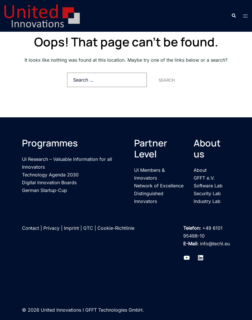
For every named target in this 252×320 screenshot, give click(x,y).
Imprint (71, 228)
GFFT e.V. (204, 178)
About (200, 170)
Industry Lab (207, 201)
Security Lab (207, 193)
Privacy (51, 228)
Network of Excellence (159, 186)
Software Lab (208, 186)
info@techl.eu (215, 243)
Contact (30, 228)
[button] (233, 16)
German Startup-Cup (44, 190)
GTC (88, 228)
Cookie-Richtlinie (115, 228)
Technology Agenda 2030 (50, 175)
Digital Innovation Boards (49, 182)
